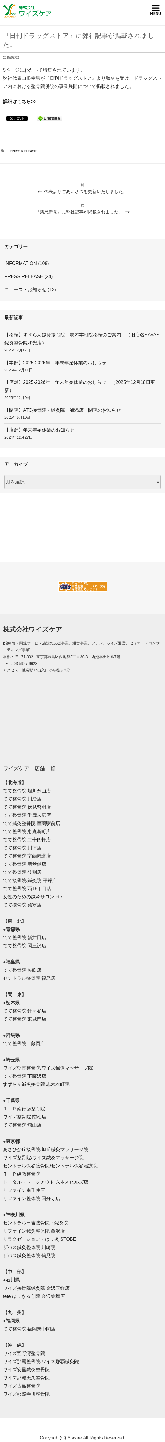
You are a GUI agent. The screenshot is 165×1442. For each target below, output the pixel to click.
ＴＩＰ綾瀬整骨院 (21, 1173)
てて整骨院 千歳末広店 (27, 815)
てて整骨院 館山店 (22, 1125)
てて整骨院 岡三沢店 (24, 945)
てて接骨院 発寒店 (22, 904)
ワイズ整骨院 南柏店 (24, 1116)
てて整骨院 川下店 (22, 847)
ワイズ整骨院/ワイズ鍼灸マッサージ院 (43, 1157)
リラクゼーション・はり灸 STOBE (39, 1239)
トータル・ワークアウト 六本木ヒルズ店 (45, 1182)
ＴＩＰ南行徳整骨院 (24, 1108)
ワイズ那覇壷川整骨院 (26, 1394)
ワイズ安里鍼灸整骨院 (26, 1369)
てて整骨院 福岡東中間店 (29, 1328)
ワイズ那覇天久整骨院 (26, 1377)
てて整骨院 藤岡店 (24, 1043)
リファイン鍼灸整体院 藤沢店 (34, 1231)
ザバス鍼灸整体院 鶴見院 (29, 1255)
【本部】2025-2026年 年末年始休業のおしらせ (55, 362)
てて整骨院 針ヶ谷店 (24, 1010)
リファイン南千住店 (24, 1190)
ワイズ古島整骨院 (21, 1385)
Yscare (74, 1437)
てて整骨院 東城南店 (24, 1019)
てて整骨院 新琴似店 (24, 864)
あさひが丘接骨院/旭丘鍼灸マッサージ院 (45, 1149)
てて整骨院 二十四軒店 (27, 839)
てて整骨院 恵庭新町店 (27, 831)
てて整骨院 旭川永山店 (27, 790)
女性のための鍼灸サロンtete (32, 896)
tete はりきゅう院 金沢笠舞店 (34, 1296)
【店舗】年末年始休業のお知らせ (39, 429)
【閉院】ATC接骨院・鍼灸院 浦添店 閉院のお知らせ (62, 410)
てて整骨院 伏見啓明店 (27, 807)
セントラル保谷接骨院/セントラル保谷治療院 (50, 1165)
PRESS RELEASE (23, 151)
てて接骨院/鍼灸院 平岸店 (30, 880)
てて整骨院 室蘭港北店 (27, 855)
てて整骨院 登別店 (22, 872)
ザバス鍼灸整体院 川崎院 (29, 1247)
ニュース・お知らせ (25, 289)
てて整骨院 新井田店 (24, 937)
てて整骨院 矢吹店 (22, 970)
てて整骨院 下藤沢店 (24, 1076)
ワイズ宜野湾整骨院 (24, 1353)
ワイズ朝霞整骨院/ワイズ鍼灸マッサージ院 (48, 1067)
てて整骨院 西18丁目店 (27, 888)
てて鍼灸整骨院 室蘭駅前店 (31, 823)
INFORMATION (20, 263)
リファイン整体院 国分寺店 (31, 1198)
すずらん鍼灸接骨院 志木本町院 (36, 1084)
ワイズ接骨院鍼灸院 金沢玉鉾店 (36, 1288)
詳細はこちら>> (20, 101)
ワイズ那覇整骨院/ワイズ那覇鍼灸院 (41, 1361)
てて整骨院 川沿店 (22, 798)
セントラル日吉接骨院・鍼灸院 (35, 1222)
